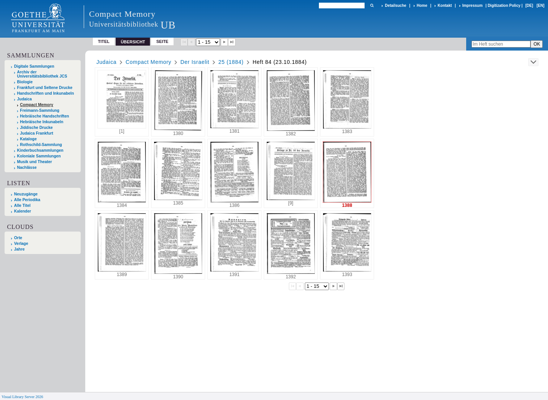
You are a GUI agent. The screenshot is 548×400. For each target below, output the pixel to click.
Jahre (19, 249)
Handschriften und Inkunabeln (45, 93)
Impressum (472, 5)
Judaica (24, 99)
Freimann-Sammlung (39, 110)
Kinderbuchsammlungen (40, 150)
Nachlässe (27, 167)
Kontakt (445, 5)
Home (422, 5)
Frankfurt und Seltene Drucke (45, 88)
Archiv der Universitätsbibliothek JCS (42, 74)
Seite (162, 41)
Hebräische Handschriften (44, 116)
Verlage (21, 243)
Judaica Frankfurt (36, 133)
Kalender (22, 211)
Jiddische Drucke (36, 127)
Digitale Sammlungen (34, 66)
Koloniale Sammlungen (39, 156)
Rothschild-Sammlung (41, 145)
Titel (104, 41)
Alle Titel (22, 205)
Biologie (25, 82)
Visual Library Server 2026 (22, 397)
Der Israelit (194, 62)
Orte (18, 238)
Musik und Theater (34, 162)
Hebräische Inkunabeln (42, 122)
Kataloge (28, 139)
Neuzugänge (26, 194)
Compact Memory (36, 105)
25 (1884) (231, 62)
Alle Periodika (27, 200)
